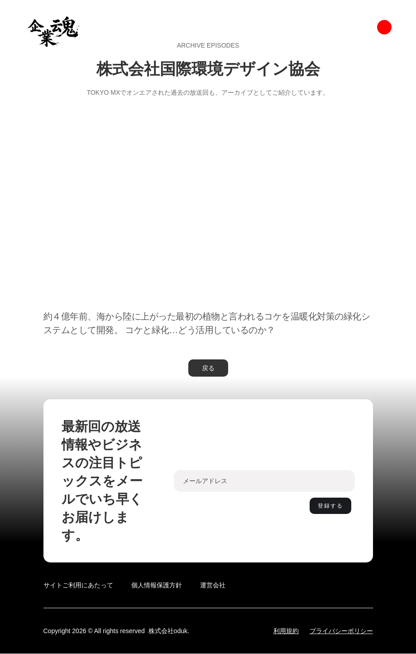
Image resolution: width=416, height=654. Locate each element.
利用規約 (286, 631)
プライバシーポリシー (341, 631)
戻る (208, 368)
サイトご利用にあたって (78, 585)
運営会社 (212, 585)
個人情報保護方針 (156, 585)
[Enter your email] (264, 481)
